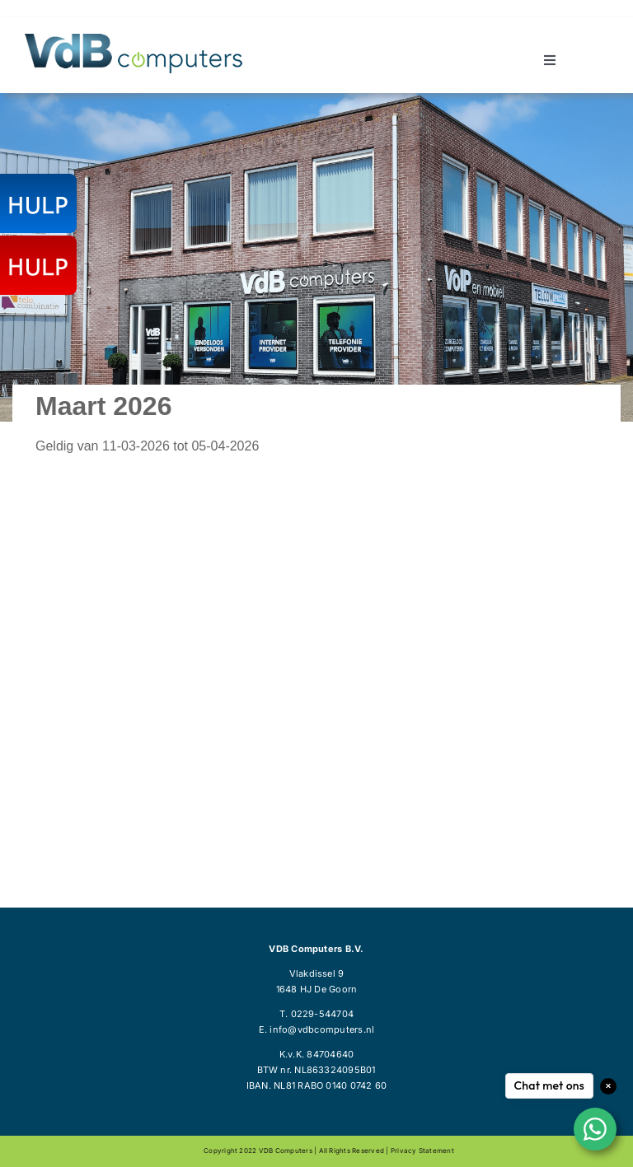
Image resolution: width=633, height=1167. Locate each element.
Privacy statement (422, 1150)
